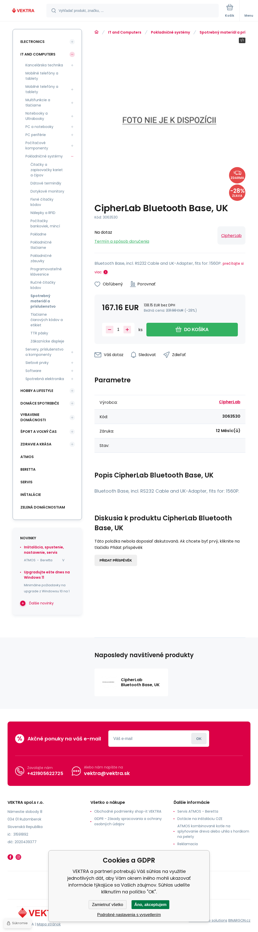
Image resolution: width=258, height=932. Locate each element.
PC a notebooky (39, 126)
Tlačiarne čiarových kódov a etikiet (46, 320)
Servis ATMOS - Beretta (197, 811)
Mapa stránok (49, 924)
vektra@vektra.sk (107, 773)
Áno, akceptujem (150, 904)
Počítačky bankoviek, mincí (45, 223)
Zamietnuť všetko (107, 904)
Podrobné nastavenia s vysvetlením (129, 915)
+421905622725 (45, 773)
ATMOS (27, 456)
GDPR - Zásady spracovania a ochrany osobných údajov (128, 821)
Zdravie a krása (35, 444)
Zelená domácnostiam (42, 507)
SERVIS (26, 482)
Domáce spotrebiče (39, 403)
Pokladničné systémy (170, 32)
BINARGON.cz (239, 920)
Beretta (28, 469)
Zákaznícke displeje (47, 341)
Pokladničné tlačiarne (41, 245)
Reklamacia (187, 843)
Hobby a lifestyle (36, 390)
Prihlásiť (199, 738)
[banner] (23, 11)
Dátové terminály (45, 183)
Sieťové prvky (37, 362)
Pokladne (38, 234)
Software (33, 370)
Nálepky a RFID (42, 212)
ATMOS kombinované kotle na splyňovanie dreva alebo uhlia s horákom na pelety (213, 831)
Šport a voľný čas (38, 431)
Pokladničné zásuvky (41, 258)
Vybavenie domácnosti (33, 417)
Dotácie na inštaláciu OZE (199, 818)
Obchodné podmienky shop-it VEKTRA (127, 811)
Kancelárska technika (44, 65)
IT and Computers (124, 32)
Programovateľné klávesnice (46, 272)
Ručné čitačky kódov (42, 285)
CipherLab (231, 235)
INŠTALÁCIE (30, 494)
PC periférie (35, 134)
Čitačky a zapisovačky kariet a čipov (46, 170)
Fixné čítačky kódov (41, 202)
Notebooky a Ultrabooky (36, 116)
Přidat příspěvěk (116, 560)
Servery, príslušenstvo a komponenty (44, 352)
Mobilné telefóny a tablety (41, 76)
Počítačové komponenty (36, 145)
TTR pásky (39, 333)
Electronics (32, 41)
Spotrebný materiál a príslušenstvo (43, 301)
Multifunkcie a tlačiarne (37, 102)
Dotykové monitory (47, 191)
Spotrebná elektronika (44, 378)
